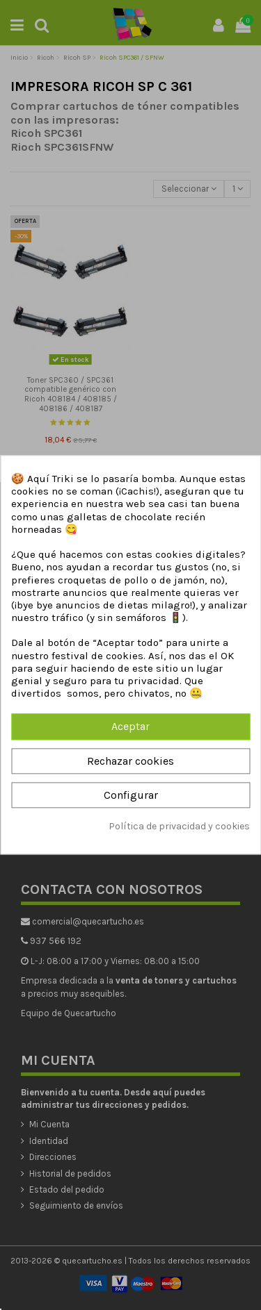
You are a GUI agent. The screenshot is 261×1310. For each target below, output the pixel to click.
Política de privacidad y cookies (179, 826)
